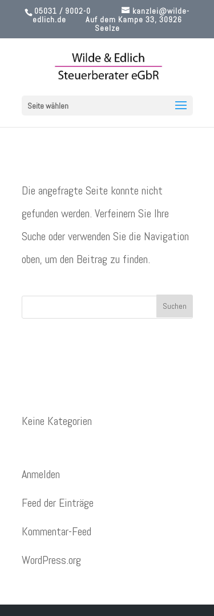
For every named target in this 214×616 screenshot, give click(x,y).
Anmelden (41, 474)
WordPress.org (51, 560)
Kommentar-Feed (56, 531)
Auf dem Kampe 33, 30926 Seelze (134, 23)
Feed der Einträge (58, 502)
